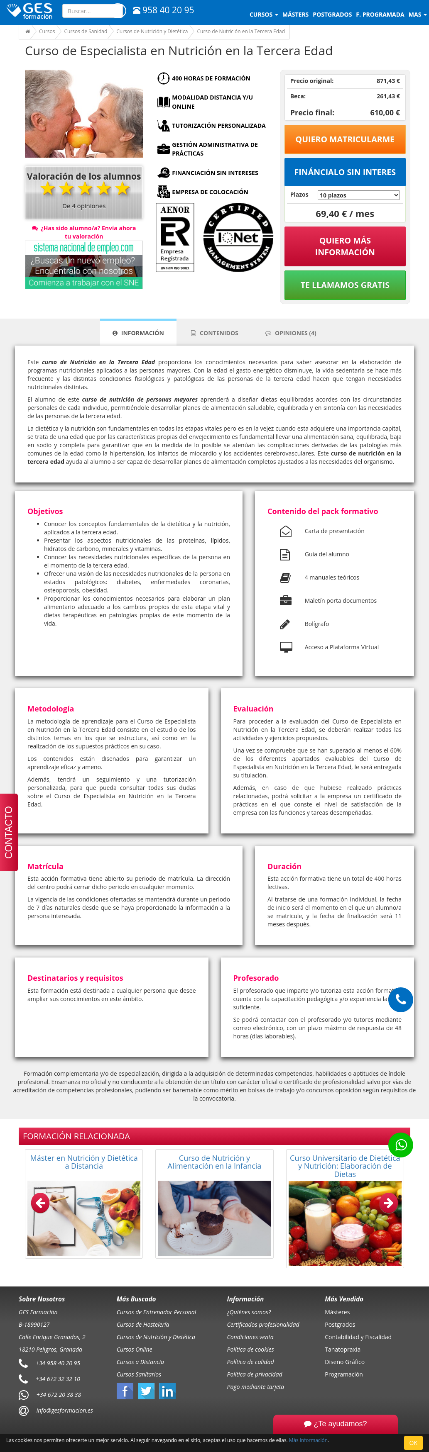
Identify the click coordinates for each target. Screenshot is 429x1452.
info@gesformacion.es (64, 1410)
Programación (344, 1374)
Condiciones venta (250, 1337)
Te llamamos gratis (345, 284)
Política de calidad (250, 1362)
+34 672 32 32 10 (58, 1379)
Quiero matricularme (345, 139)
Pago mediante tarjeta (255, 1387)
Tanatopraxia (342, 1349)
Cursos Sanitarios (139, 1374)
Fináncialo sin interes (345, 172)
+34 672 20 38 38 (59, 1394)
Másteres (337, 1312)
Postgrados (340, 1324)
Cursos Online (134, 1349)
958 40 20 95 (163, 10)
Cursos (264, 14)
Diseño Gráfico (345, 1362)
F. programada (380, 14)
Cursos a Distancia (140, 1362)
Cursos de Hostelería (143, 1324)
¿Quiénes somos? (249, 1312)
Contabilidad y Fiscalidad (358, 1337)
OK (413, 1443)
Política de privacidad (254, 1374)
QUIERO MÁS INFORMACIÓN (345, 246)
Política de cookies (250, 1349)
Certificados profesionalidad (263, 1324)
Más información (308, 1440)
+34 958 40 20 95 (58, 1363)
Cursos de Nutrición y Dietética (156, 1337)
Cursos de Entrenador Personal (156, 1312)
